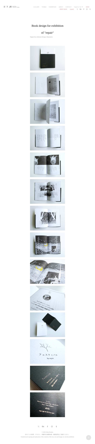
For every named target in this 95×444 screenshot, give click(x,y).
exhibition (52, 7)
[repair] (72, 9)
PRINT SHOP (63, 9)
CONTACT (68, 7)
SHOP (87, 7)
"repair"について (78, 7)
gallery (36, 7)
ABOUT (61, 7)
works (44, 7)
